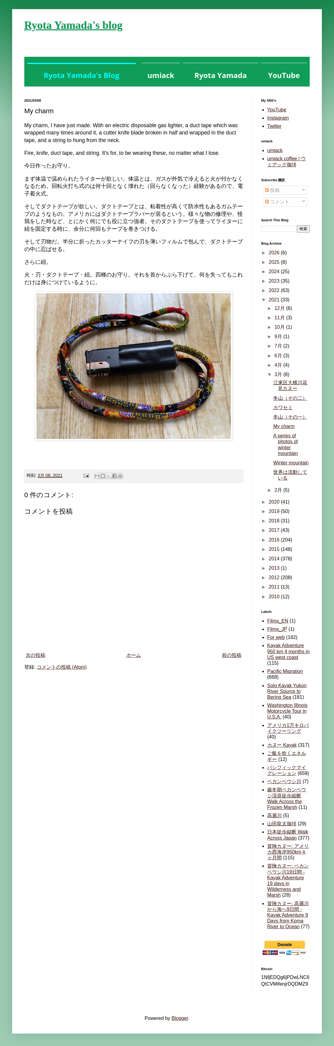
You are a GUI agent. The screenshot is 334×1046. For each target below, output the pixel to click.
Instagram (278, 118)
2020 (275, 501)
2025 (275, 262)
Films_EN (277, 620)
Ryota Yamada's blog (73, 25)
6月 (278, 355)
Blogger (180, 1018)
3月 (278, 374)
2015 (275, 549)
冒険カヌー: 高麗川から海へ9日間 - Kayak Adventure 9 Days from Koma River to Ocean (288, 915)
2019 (275, 511)
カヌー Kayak (282, 745)
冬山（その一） (290, 416)
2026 (275, 252)
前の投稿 (231, 655)
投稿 (272, 190)
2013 (275, 568)
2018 (275, 520)
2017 (275, 530)
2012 (275, 577)
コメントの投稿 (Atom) (62, 667)
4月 (278, 365)
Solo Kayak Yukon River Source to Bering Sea (287, 691)
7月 (278, 345)
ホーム (133, 655)
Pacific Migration (285, 671)
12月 (280, 308)
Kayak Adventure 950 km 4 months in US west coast (288, 651)
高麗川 (274, 815)
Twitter (274, 126)
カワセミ (283, 407)
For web (276, 637)
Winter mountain (291, 462)
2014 (275, 558)
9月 (278, 336)
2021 (275, 299)
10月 (280, 327)
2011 (275, 586)
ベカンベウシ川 (284, 781)
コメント (277, 201)
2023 (275, 281)
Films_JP (277, 629)
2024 (275, 271)
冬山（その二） (290, 398)
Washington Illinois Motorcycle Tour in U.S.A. (287, 711)
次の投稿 (35, 655)
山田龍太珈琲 (281, 823)
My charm (284, 426)
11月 (280, 317)
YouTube (276, 109)
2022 (275, 290)
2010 (275, 596)
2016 (275, 539)
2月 (278, 490)
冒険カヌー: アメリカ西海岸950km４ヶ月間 (288, 852)
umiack (275, 150)
